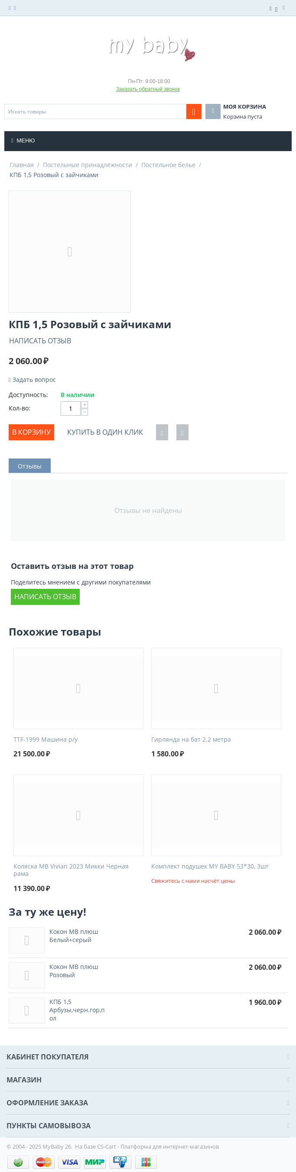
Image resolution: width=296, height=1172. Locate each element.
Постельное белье (168, 165)
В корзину (31, 432)
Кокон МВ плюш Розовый (73, 970)
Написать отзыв (40, 340)
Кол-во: (19, 408)
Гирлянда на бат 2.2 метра (191, 739)
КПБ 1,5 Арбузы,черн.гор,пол (77, 1010)
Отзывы (30, 466)
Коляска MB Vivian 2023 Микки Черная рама (71, 870)
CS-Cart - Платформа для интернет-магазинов (158, 1146)
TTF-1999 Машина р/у (45, 739)
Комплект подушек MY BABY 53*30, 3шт (210, 866)
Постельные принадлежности (87, 165)
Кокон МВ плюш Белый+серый (73, 935)
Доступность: (28, 395)
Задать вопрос (32, 379)
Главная (22, 165)
